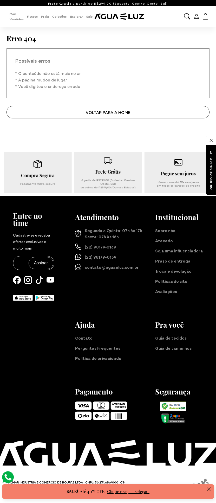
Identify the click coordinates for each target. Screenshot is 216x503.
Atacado (164, 240)
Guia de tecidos (171, 338)
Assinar (41, 263)
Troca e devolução (173, 271)
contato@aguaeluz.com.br (107, 267)
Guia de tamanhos (173, 348)
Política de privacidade (98, 358)
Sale (89, 16)
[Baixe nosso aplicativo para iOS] (23, 297)
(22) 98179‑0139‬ (95, 247)
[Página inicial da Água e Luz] (121, 16)
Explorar (76, 16)
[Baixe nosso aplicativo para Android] (45, 297)
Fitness (32, 16)
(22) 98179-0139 (95, 257)
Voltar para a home (108, 112)
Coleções (59, 16)
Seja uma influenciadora (179, 250)
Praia (45, 16)
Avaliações (166, 291)
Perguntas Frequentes (97, 348)
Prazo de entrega (173, 261)
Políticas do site (171, 281)
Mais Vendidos (17, 16)
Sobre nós (165, 230)
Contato (84, 338)
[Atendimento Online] (8, 476)
